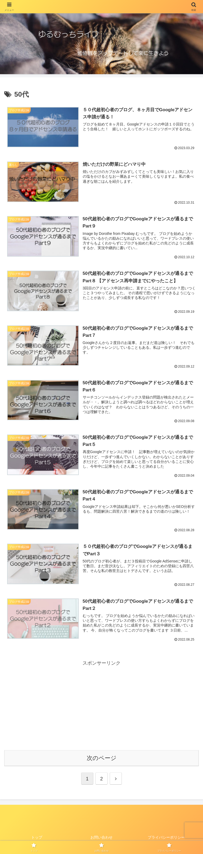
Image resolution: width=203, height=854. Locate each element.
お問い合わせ (101, 837)
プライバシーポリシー (166, 837)
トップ (36, 837)
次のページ (102, 757)
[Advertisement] (101, 704)
